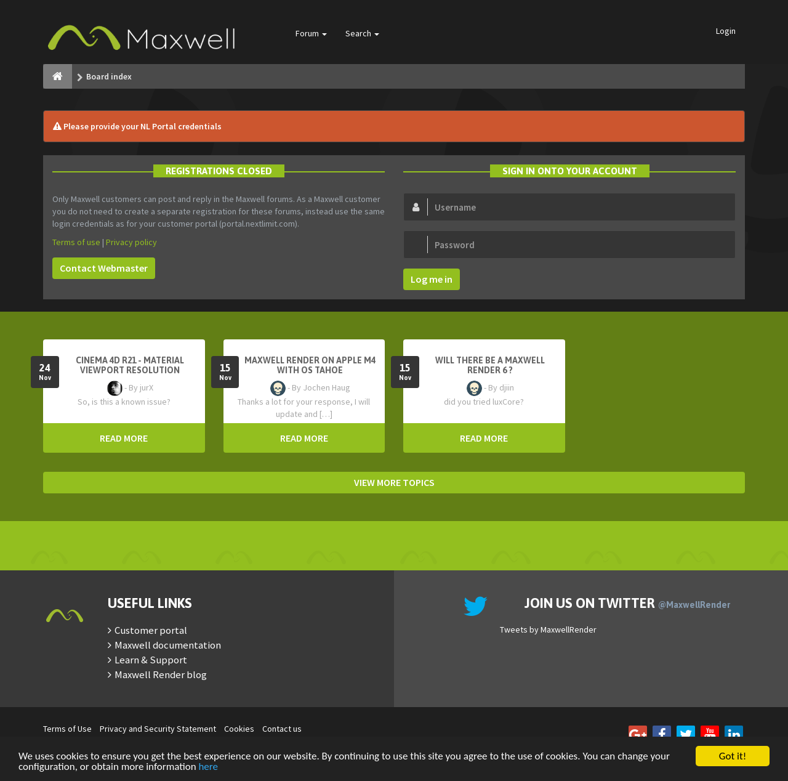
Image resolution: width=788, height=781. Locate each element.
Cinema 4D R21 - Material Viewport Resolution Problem (130, 370)
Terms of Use (67, 728)
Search (362, 33)
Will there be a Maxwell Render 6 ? (490, 365)
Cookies (239, 728)
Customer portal (151, 630)
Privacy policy (131, 242)
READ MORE (124, 438)
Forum (311, 33)
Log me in (431, 279)
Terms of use (76, 242)
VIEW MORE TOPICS (394, 482)
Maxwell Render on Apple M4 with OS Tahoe (310, 365)
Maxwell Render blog (161, 674)
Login (726, 30)
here (208, 767)
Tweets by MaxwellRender (548, 629)
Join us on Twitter (627, 603)
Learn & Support (151, 659)
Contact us (282, 728)
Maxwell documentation (168, 645)
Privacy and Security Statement (158, 728)
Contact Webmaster (104, 268)
